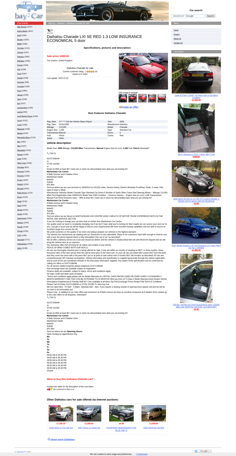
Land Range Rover (24, 116)
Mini (18, 146)
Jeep (19, 99)
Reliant (20, 184)
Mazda (20, 133)
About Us (177, 39)
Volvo (19, 248)
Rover (19, 197)
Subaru (20, 223)
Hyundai (20, 86)
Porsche (20, 176)
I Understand (141, 454)
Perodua (20, 167)
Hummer (20, 82)
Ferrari (19, 65)
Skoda (19, 210)
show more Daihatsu (63, 439)
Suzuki (20, 227)
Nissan (20, 154)
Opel (19, 159)
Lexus (19, 120)
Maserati (20, 129)
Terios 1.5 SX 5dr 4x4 (61, 428)
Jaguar (20, 95)
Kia (18, 103)
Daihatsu (20, 61)
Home (176, 30)
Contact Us (178, 43)
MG (18, 142)
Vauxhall (20, 240)
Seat (19, 206)
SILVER (153, 428)
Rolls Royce (22, 193)
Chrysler (20, 48)
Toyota (19, 231)
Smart (19, 214)
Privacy (177, 34)
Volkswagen (22, 244)
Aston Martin (22, 31)
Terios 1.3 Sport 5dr (89, 428)
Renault (20, 189)
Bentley (20, 40)
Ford (19, 74)
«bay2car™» (21, 452)
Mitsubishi (21, 150)
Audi (19, 35)
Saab (19, 201)
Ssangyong (21, 218)
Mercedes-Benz (23, 137)
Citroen (20, 52)
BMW (19, 44)
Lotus (19, 125)
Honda (19, 78)
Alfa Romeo (22, 27)
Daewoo (20, 57)
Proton (19, 180)
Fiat (18, 69)
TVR (19, 235)
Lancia (19, 112)
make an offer (130, 107)
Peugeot (20, 172)
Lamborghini (22, 108)
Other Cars (21, 163)
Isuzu (19, 91)
